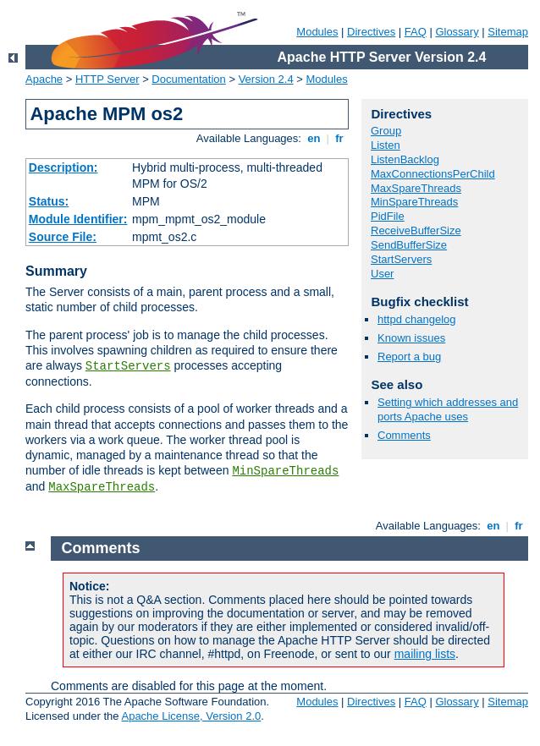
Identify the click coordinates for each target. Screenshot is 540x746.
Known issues (411, 338)
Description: (63, 167)
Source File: (62, 237)
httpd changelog (416, 319)
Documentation (188, 79)
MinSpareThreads (285, 471)
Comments (404, 435)
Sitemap (508, 31)
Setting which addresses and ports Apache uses (447, 409)
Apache (44, 79)
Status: (49, 201)
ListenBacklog (405, 159)
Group (386, 130)
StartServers (128, 366)
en (314, 138)
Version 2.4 (266, 79)
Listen (385, 145)
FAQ (416, 31)
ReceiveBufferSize (416, 230)
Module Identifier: (78, 219)
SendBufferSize (409, 245)
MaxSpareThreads (101, 487)
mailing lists (424, 654)
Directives (371, 31)
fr (340, 138)
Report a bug (409, 356)
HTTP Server (107, 79)
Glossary (456, 31)
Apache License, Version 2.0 (191, 716)
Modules (317, 31)
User (382, 273)
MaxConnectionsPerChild (433, 173)
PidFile (388, 216)
